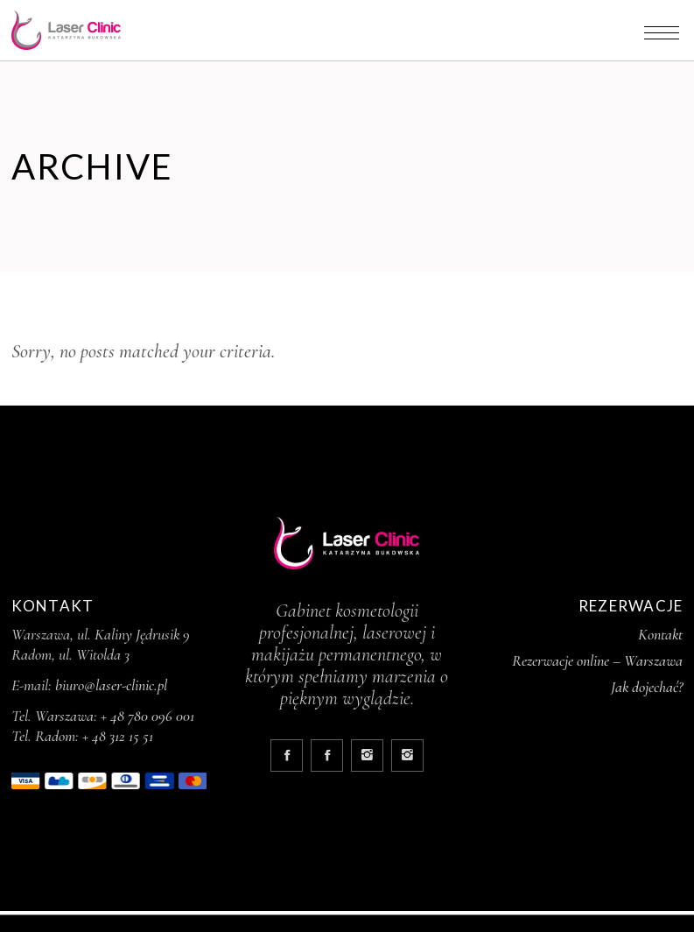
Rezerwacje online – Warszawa (597, 660)
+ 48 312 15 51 (117, 735)
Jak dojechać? (647, 686)
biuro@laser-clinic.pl (111, 685)
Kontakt (660, 634)
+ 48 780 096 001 (147, 715)
